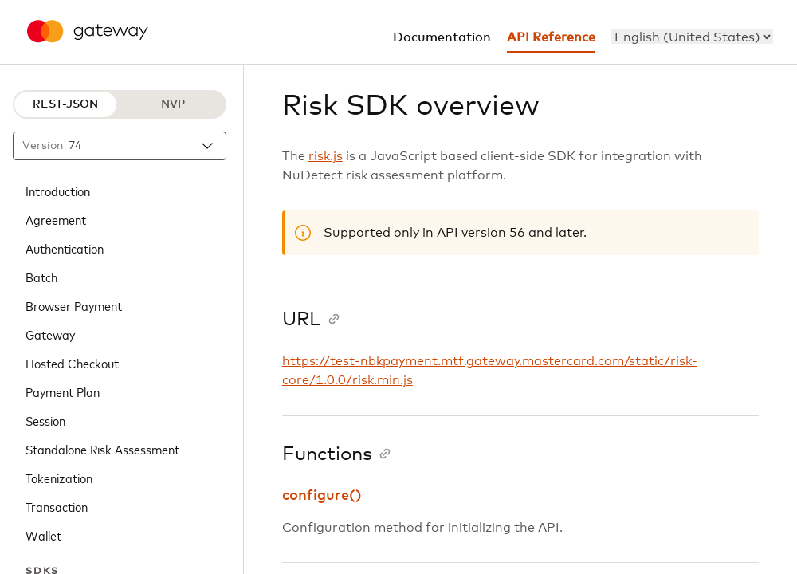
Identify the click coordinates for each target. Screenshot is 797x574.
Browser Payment (74, 305)
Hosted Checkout (72, 363)
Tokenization (59, 477)
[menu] (692, 36)
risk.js (325, 156)
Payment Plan (63, 391)
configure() (322, 496)
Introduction (58, 190)
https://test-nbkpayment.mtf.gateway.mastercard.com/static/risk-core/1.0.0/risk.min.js (489, 371)
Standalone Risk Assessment (102, 449)
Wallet (43, 535)
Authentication (65, 248)
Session (45, 420)
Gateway (50, 334)
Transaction (57, 506)
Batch (41, 276)
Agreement (56, 219)
